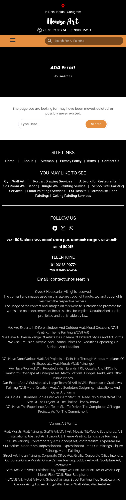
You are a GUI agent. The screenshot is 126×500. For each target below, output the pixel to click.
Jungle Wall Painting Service (64, 186)
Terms (91, 161)
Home (11, 161)
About (28, 161)
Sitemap (48, 161)
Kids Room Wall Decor (20, 186)
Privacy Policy (71, 161)
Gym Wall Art (15, 181)
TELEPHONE (63, 257)
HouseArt (60, 76)
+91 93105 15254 (80, 30)
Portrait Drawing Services (53, 181)
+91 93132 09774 (54, 30)
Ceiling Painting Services (71, 196)
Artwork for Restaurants (98, 181)
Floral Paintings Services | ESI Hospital (57, 191)
